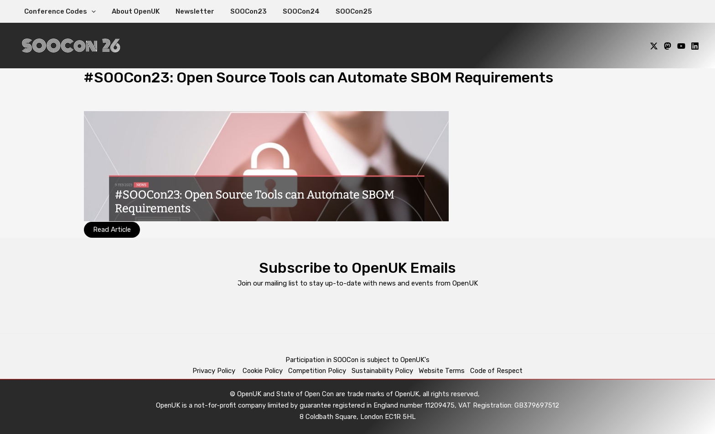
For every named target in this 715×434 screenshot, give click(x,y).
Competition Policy (320, 371)
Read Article (112, 229)
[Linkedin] (695, 46)
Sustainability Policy (382, 371)
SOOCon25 (341, 11)
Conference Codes (58, 11)
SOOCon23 (240, 11)
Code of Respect (496, 371)
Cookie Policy (263, 371)
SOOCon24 (290, 11)
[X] (654, 46)
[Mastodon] (667, 46)
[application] (90, 11)
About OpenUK (132, 11)
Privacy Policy (214, 371)
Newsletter (189, 11)
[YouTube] (681, 46)
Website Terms (442, 371)
